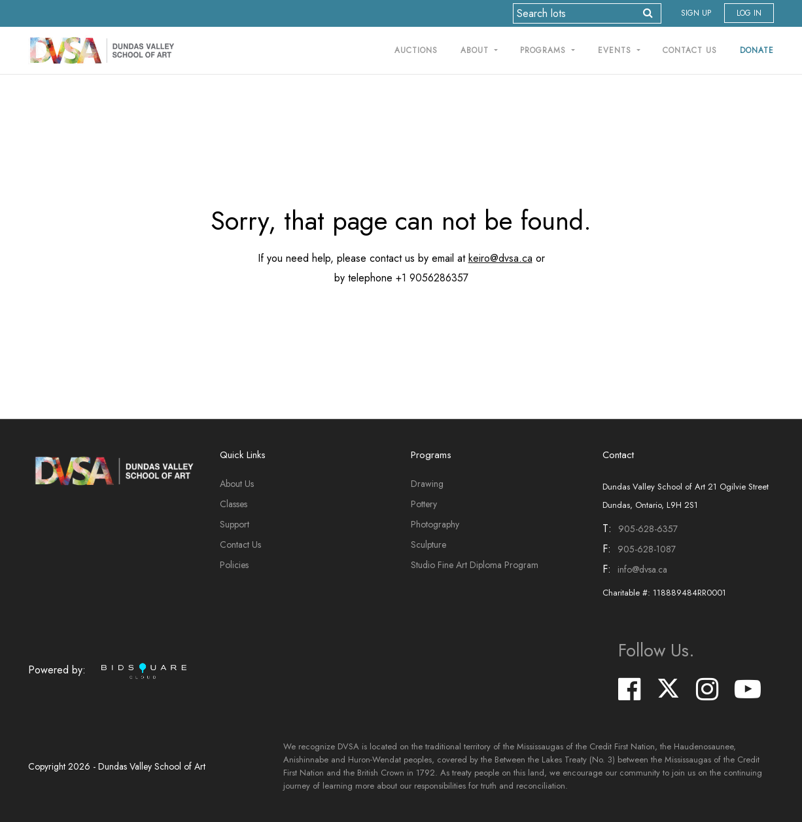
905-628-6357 (648, 528)
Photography (435, 524)
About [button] (476, 50)
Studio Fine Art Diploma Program (474, 564)
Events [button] (616, 50)
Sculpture (428, 544)
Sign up (696, 13)
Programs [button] (544, 50)
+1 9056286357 (432, 277)
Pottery (424, 503)
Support (234, 524)
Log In (749, 13)
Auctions (416, 50)
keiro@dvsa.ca (500, 258)
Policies (234, 564)
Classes (233, 503)
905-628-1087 (647, 549)
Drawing (427, 483)
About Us (237, 483)
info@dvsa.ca (642, 569)
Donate (757, 50)
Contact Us (690, 50)
